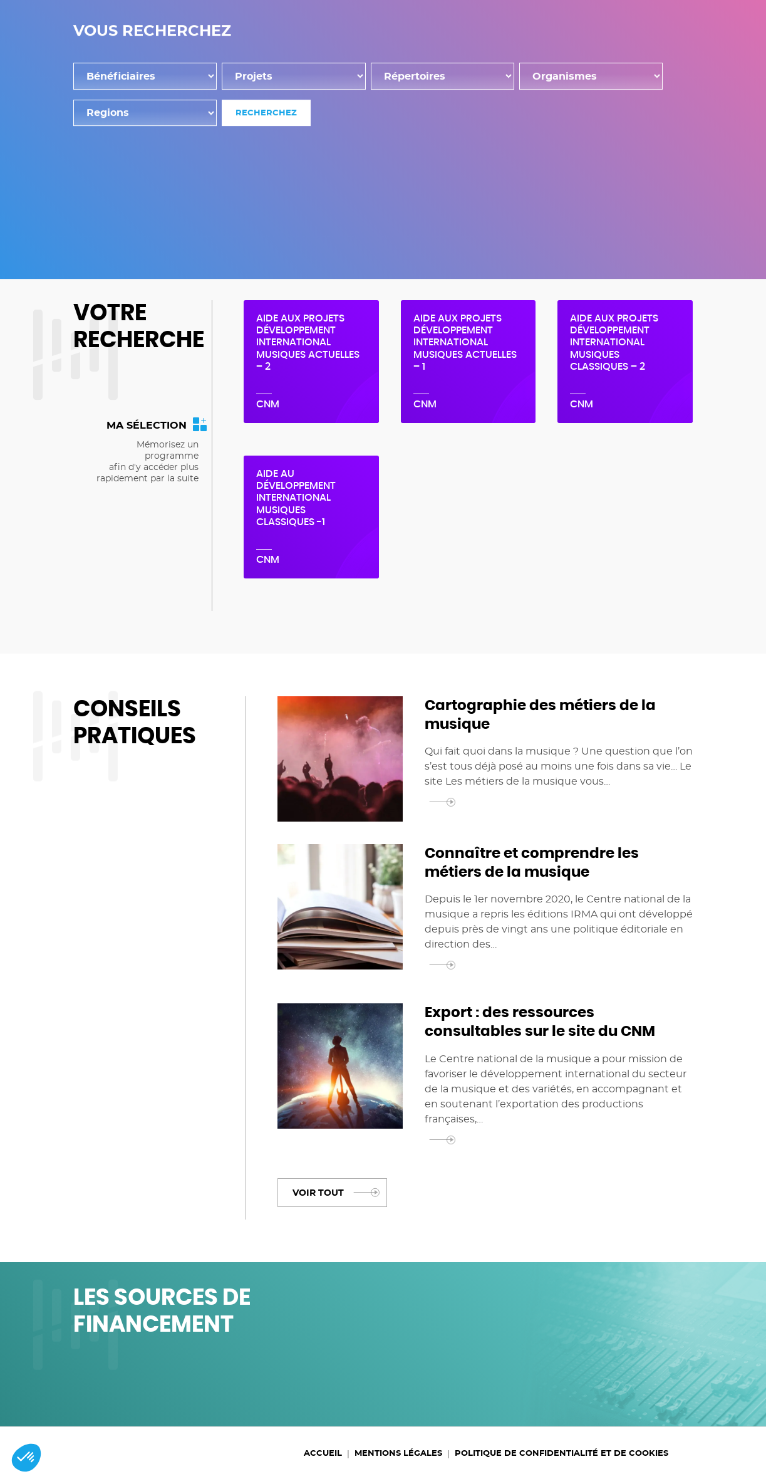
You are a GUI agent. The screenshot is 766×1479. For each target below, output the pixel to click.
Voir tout (335, 1192)
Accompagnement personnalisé (566, 55)
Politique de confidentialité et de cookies (561, 1454)
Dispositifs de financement (435, 40)
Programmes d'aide (582, 40)
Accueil (273, 271)
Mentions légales (398, 1454)
